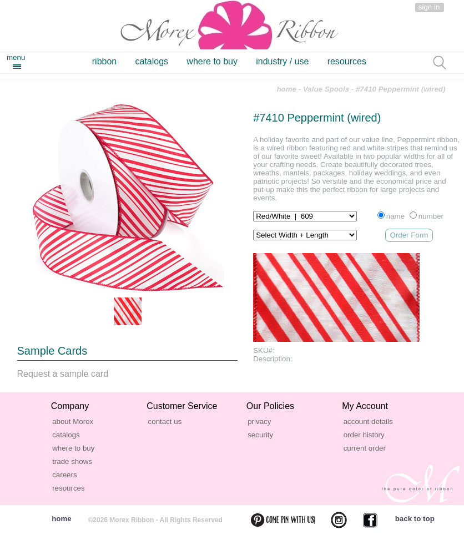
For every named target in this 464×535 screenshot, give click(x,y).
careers (64, 475)
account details (368, 421)
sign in (429, 7)
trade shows (72, 461)
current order (365, 448)
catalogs (152, 61)
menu (16, 57)
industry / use (282, 61)
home (286, 89)
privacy (259, 421)
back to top (415, 518)
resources (346, 61)
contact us (165, 421)
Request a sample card (63, 373)
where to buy (212, 61)
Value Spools (326, 89)
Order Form (409, 235)
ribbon (104, 61)
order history (364, 435)
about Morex (72, 421)
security (260, 435)
